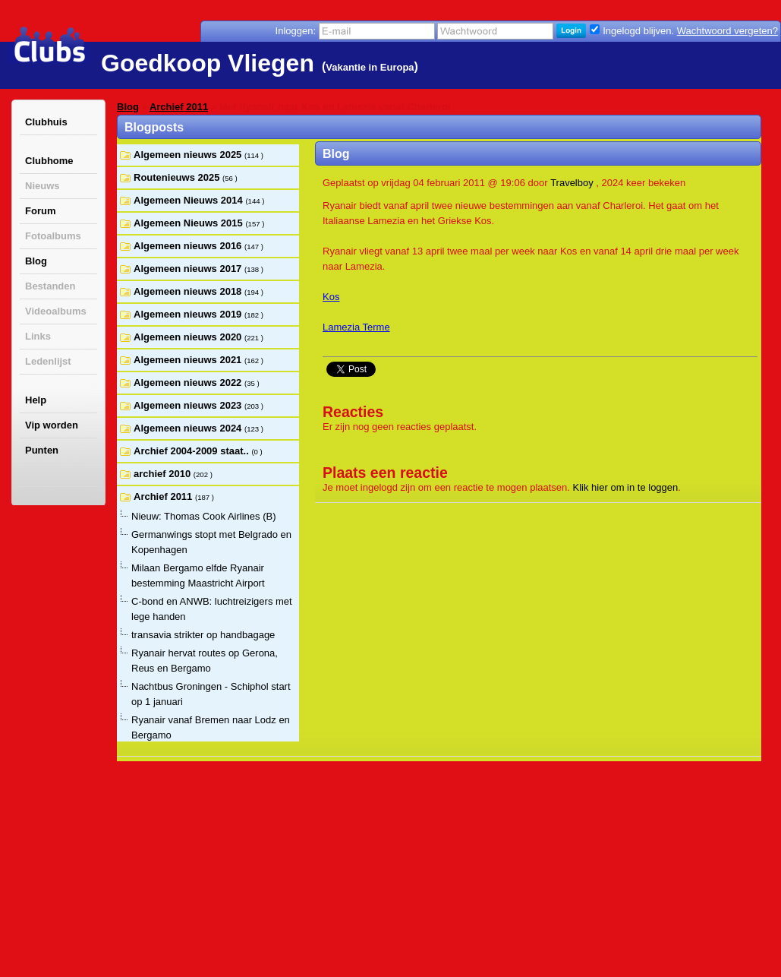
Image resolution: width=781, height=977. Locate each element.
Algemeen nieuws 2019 (189, 314)
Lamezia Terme (356, 327)
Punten (41, 450)
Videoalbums (56, 311)
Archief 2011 (179, 106)
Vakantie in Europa (370, 67)
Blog (36, 261)
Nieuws (42, 185)
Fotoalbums (53, 236)
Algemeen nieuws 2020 (189, 337)
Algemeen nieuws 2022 (189, 382)
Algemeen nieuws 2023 (189, 405)
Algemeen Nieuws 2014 (189, 200)
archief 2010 (164, 473)
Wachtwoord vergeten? (727, 30)
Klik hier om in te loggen (626, 487)
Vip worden (51, 425)
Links (38, 336)
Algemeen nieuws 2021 (189, 359)
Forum (40, 211)
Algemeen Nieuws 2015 (189, 223)
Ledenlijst (48, 361)
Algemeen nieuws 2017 (189, 268)
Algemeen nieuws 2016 (189, 245)
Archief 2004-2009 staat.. (192, 451)
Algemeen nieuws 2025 (189, 154)
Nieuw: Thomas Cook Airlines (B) (203, 516)
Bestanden (50, 286)
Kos (331, 296)
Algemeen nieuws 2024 (189, 428)
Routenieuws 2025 (178, 177)
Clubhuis (46, 122)
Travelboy (572, 182)
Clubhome (49, 160)
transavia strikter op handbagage (203, 634)
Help (35, 400)
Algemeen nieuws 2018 (189, 291)
